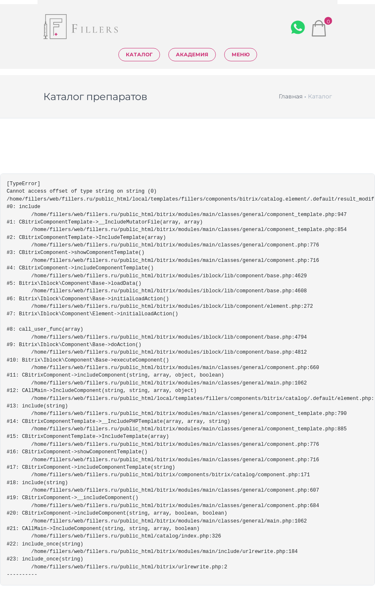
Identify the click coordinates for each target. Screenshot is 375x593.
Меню (241, 54)
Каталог (139, 54)
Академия (192, 54)
